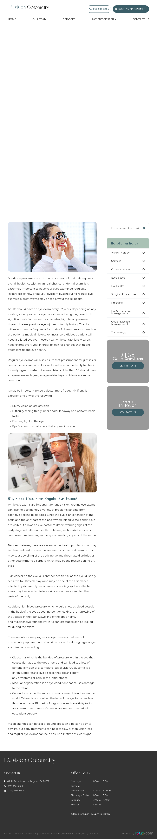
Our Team (39, 19)
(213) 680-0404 (100, 9)
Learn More (128, 367)
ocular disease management (120, 324)
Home (12, 19)
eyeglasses (118, 278)
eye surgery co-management (121, 313)
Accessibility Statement (62, 833)
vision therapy (120, 252)
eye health (118, 286)
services (116, 261)
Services (69, 19)
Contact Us (140, 19)
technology (118, 333)
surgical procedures (124, 295)
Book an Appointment (132, 9)
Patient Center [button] (104, 19)
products (117, 303)
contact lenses (121, 269)
